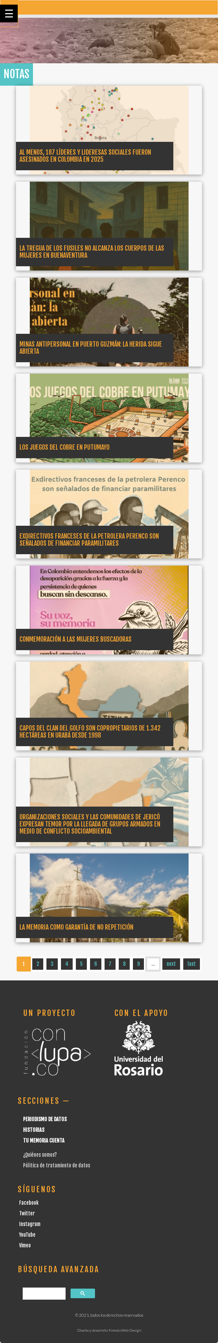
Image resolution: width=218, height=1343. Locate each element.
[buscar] (43, 1294)
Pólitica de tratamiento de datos (56, 1165)
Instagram (29, 1224)
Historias (33, 1130)
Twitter (27, 1213)
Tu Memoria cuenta (44, 1141)
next (171, 964)
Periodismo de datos (45, 1119)
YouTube (27, 1235)
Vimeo (25, 1245)
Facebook (29, 1203)
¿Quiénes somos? (40, 1155)
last (192, 964)
